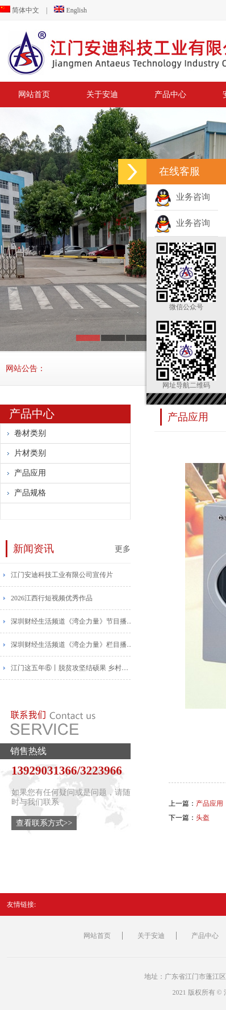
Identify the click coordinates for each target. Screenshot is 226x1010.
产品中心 (170, 94)
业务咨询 (182, 196)
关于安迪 (102, 94)
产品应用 (30, 473)
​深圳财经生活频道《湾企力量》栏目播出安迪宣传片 (73, 645)
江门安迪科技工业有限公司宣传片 (62, 575)
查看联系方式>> (44, 823)
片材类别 (30, 453)
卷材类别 (30, 433)
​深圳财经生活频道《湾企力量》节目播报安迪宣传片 (73, 621)
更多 (123, 549)
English (70, 10)
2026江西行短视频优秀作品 (52, 598)
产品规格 (30, 493)
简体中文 (19, 10)
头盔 (203, 818)
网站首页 (34, 94)
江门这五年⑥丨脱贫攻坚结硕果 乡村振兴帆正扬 (73, 668)
